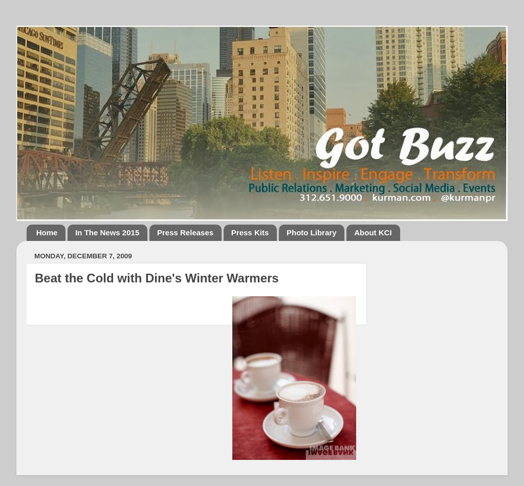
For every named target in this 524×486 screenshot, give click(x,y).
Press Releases (185, 232)
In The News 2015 (107, 232)
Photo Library (312, 232)
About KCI (372, 232)
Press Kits (250, 232)
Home (47, 232)
